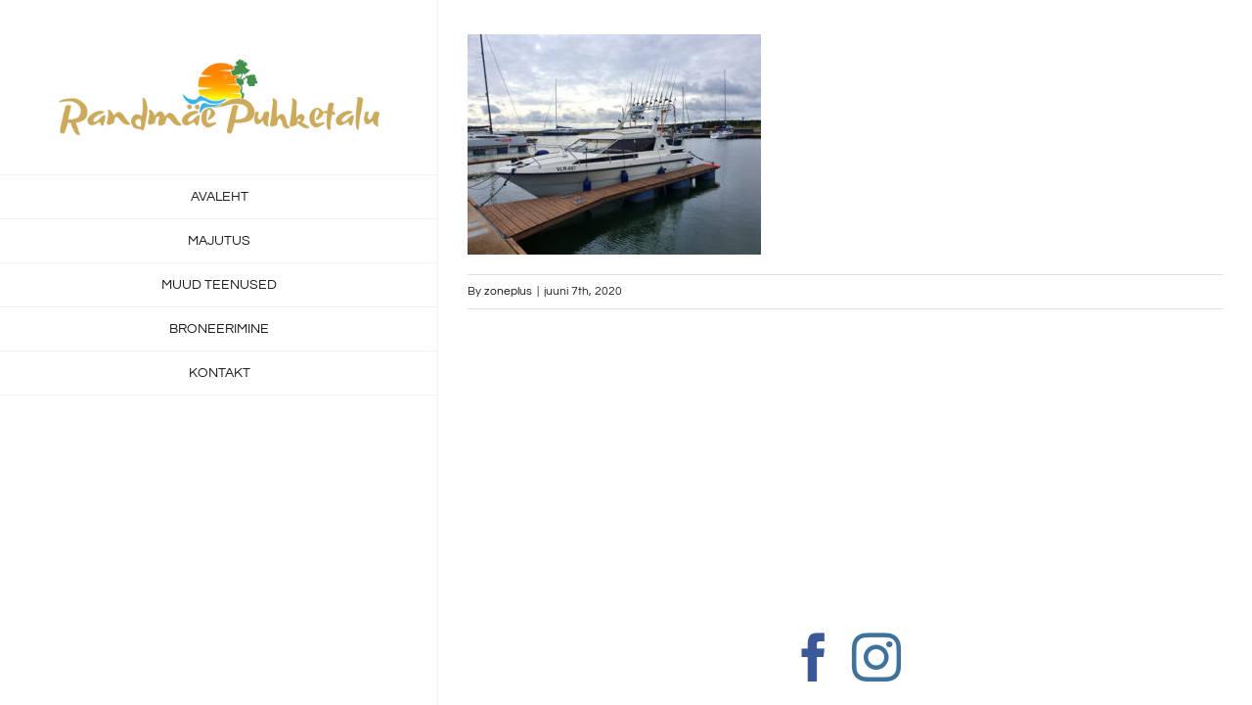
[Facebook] (813, 657)
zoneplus (508, 291)
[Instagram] (876, 657)
